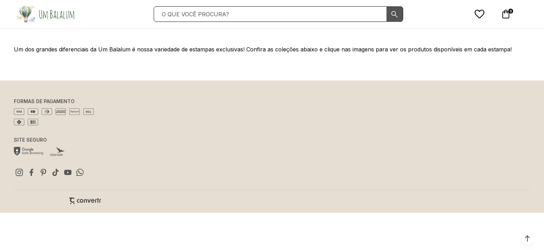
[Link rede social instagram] (19, 172)
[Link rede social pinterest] (43, 172)
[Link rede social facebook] (31, 172)
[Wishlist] (479, 14)
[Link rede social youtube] (67, 172)
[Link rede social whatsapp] (80, 172)
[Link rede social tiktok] (55, 172)
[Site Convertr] (85, 201)
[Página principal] (45, 14)
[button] (527, 238)
